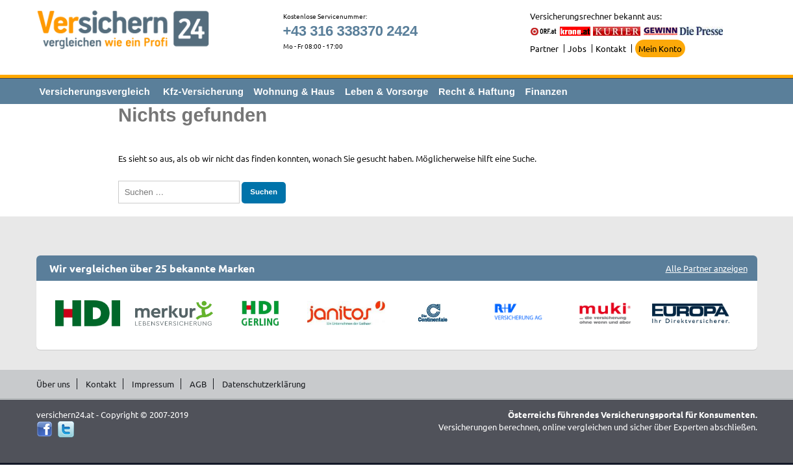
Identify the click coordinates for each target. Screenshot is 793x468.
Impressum (153, 383)
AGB (198, 383)
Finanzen (546, 91)
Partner (544, 48)
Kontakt (611, 48)
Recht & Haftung (476, 91)
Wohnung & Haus (294, 91)
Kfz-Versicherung (203, 91)
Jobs (577, 48)
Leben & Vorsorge (387, 91)
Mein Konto (660, 48)
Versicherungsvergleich (95, 91)
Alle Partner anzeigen (707, 268)
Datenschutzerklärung (264, 383)
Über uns (53, 383)
